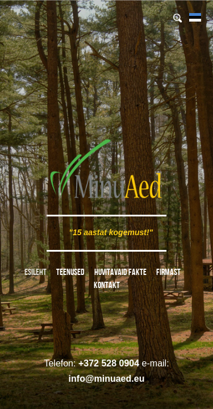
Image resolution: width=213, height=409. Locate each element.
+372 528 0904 (108, 363)
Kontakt (107, 285)
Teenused (70, 272)
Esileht (35, 272)
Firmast (168, 272)
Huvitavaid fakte (120, 272)
